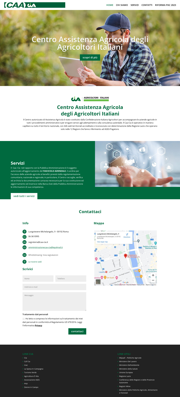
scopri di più (90, 58)
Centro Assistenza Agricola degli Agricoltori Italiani (90, 44)
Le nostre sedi (35, 261)
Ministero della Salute (128, 369)
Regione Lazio (125, 376)
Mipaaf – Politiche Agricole (130, 358)
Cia (25, 358)
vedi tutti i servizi (24, 196)
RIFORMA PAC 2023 (165, 5)
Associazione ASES (32, 380)
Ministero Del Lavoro (127, 361)
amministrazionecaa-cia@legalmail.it (45, 247)
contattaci (77, 331)
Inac (26, 365)
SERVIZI (135, 5)
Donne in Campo (31, 387)
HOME (109, 5)
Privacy (38, 325)
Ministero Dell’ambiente (129, 365)
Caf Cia (27, 361)
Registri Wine (124, 386)
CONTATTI (147, 5)
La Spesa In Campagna (33, 369)
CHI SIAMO (122, 5)
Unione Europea (126, 372)
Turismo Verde (30, 372)
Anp (26, 383)
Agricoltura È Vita (31, 376)
